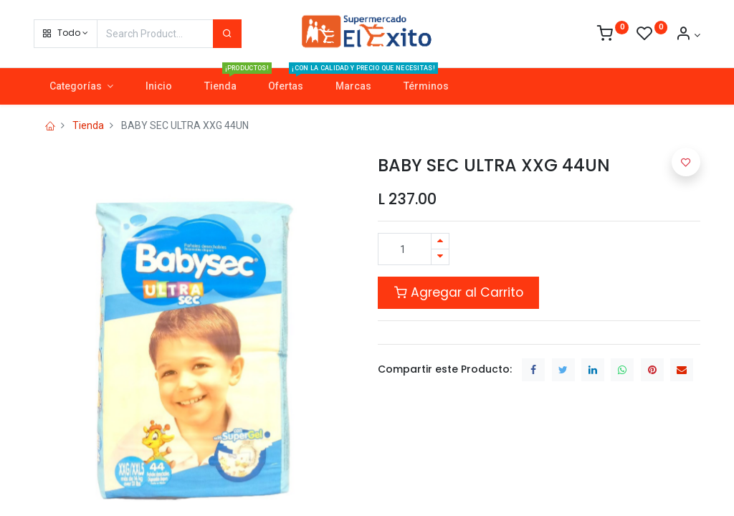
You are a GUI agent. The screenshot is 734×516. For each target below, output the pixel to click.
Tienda (88, 125)
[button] (65, 33)
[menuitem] (158, 86)
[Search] (227, 33)
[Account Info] (687, 35)
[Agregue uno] (440, 241)
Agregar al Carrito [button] (458, 292)
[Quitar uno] (440, 256)
